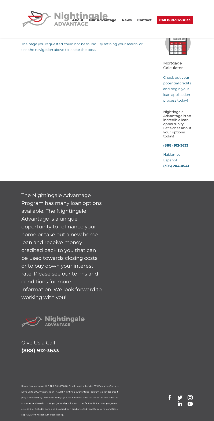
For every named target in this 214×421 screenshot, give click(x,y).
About (77, 20)
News (127, 20)
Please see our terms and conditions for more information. (59, 281)
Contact (144, 20)
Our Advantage (102, 20)
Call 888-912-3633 (175, 20)
